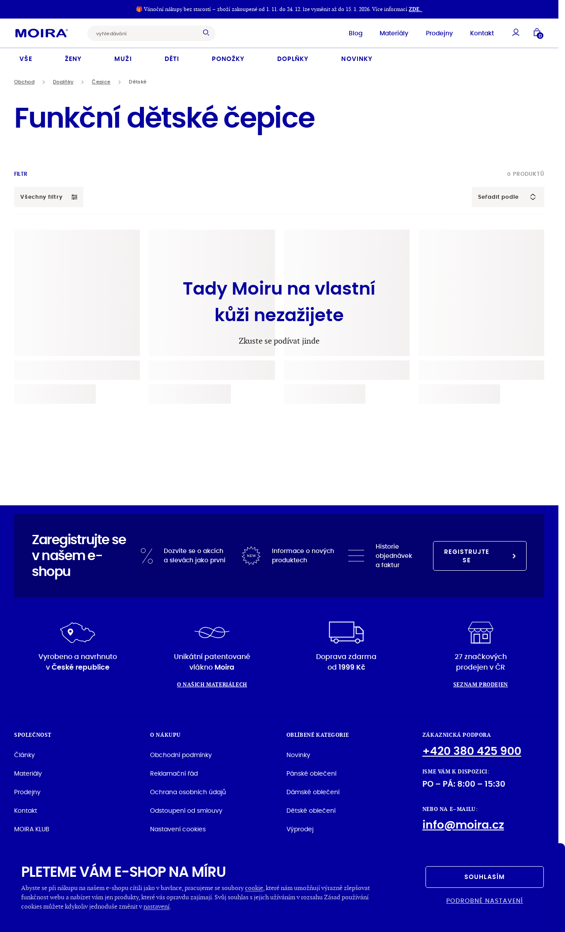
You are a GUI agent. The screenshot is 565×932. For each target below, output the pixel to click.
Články (24, 754)
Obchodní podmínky (181, 754)
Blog (353, 32)
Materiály (391, 32)
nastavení (156, 906)
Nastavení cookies (178, 828)
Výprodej (299, 828)
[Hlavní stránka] (44, 32)
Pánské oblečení (311, 773)
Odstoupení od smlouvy (186, 810)
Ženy (73, 58)
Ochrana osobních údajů (188, 791)
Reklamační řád (174, 773)
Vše (25, 58)
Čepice (101, 81)
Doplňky (293, 58)
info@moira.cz (463, 824)
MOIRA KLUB (31, 828)
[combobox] (146, 33)
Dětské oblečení (310, 810)
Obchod (24, 81)
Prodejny (437, 32)
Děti (172, 58)
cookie (254, 887)
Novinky (356, 58)
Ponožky (228, 58)
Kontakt (480, 32)
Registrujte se (480, 555)
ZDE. (415, 9)
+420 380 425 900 (471, 750)
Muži (123, 58)
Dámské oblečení (312, 791)
